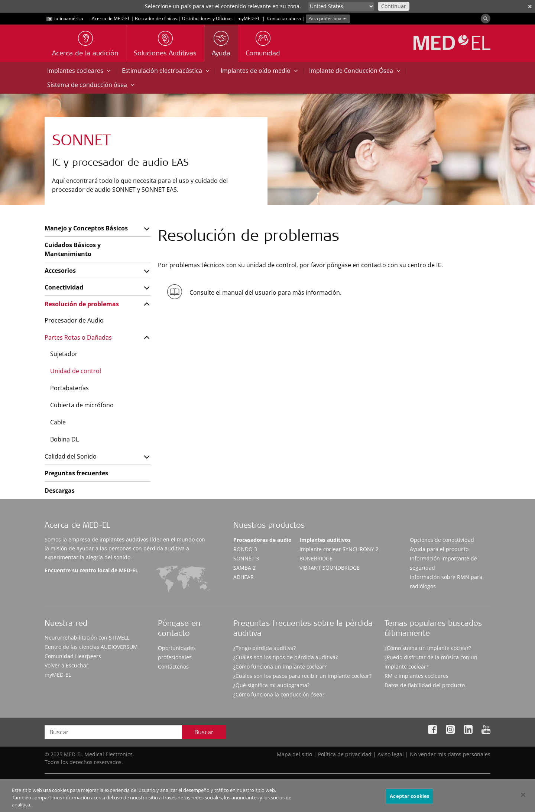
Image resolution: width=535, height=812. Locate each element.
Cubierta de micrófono (82, 405)
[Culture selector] (341, 6)
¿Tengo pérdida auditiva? (264, 647)
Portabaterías (69, 388)
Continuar (393, 6)
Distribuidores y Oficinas (207, 18)
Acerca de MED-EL (111, 18)
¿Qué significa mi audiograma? (271, 685)
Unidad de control (75, 371)
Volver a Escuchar (66, 665)
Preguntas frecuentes (76, 473)
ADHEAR (243, 576)
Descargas (60, 490)
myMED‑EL (248, 18)
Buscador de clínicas (156, 18)
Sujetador (64, 354)
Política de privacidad (345, 754)
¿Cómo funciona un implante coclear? (280, 666)
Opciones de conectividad (442, 539)
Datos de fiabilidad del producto (425, 685)
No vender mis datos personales (450, 754)
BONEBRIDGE (316, 558)
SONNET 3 (246, 558)
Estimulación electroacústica (165, 71)
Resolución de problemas (82, 304)
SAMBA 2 (244, 567)
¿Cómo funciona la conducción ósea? (278, 694)
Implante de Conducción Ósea (354, 71)
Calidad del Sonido (71, 456)
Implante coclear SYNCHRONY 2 (339, 549)
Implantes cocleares (78, 71)
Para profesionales (327, 18)
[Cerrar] (523, 799)
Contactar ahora (284, 18)
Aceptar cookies (409, 800)
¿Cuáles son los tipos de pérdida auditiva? (285, 657)
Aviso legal (390, 754)
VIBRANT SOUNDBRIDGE (329, 567)
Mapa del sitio (294, 754)
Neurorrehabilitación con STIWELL (87, 637)
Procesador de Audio (74, 320)
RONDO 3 (245, 549)
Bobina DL (64, 439)
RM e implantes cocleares (416, 675)
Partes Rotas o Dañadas (78, 337)
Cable (58, 422)
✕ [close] (530, 6)
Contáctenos (173, 666)
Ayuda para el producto (439, 549)
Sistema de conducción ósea (90, 85)
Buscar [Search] (204, 732)
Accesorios (60, 270)
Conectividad (64, 287)
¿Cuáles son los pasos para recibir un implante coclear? (302, 675)
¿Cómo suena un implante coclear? (428, 647)
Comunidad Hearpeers (73, 656)
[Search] (485, 18)
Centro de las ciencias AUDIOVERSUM (91, 646)
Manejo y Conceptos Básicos (86, 228)
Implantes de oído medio (259, 71)
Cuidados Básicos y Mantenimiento (73, 249)
